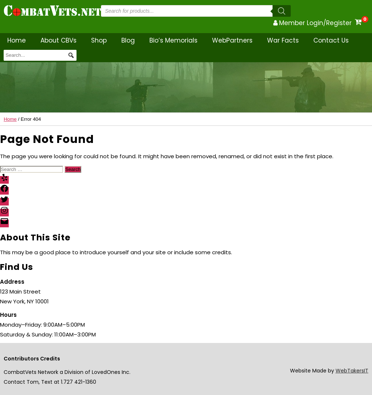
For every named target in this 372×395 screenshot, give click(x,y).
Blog (128, 40)
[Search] (282, 11)
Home (16, 40)
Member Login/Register (315, 23)
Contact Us (331, 40)
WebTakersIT (352, 370)
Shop (99, 40)
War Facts (283, 40)
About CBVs (58, 40)
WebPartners (232, 40)
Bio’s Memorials (173, 40)
